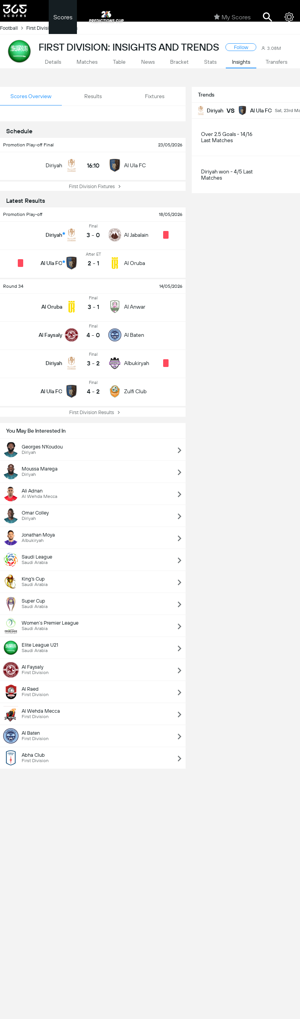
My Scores (232, 17)
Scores (62, 17)
